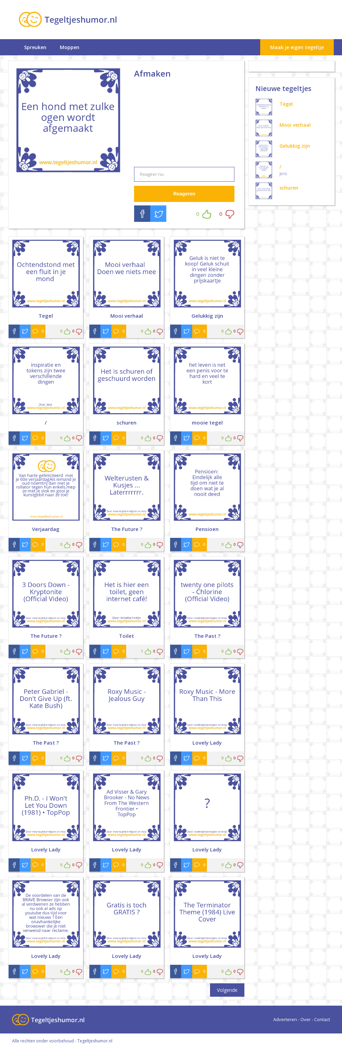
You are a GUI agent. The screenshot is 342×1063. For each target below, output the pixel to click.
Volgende (227, 990)
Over (305, 1019)
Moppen (69, 47)
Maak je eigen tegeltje (297, 47)
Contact (322, 1019)
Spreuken (35, 47)
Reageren (184, 193)
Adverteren (285, 1019)
